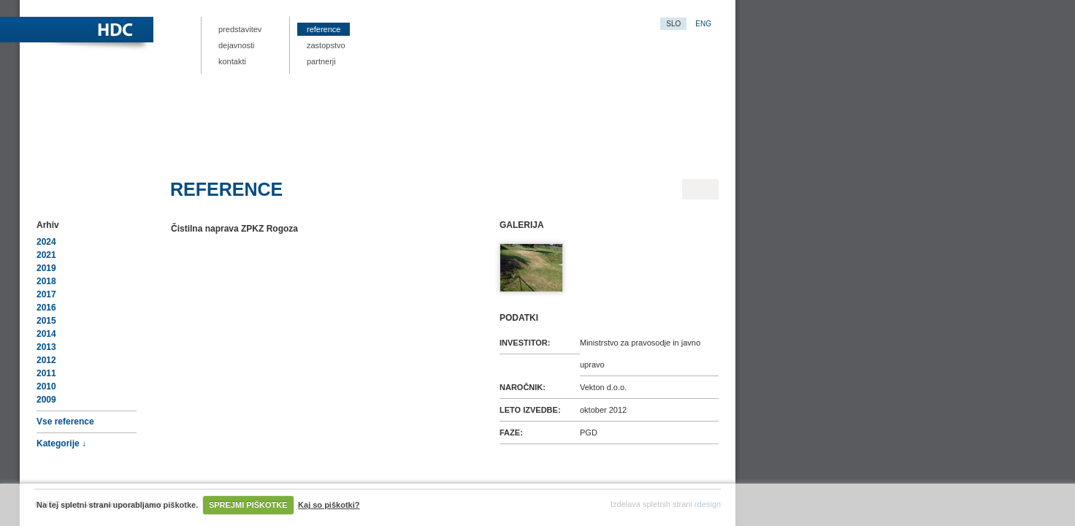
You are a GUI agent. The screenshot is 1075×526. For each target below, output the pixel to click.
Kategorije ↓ (61, 443)
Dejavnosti (236, 45)
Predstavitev (239, 29)
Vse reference (65, 421)
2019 (46, 268)
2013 (46, 347)
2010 (46, 386)
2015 (46, 321)
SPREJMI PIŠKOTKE (248, 504)
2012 (46, 360)
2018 (46, 281)
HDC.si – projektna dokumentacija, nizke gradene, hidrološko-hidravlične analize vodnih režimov (180, 30)
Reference (323, 29)
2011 (46, 373)
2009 (46, 399)
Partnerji (321, 61)
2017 (46, 294)
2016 (46, 307)
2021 (46, 255)
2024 (46, 242)
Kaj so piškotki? (328, 504)
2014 (46, 334)
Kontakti (232, 61)
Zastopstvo (326, 45)
